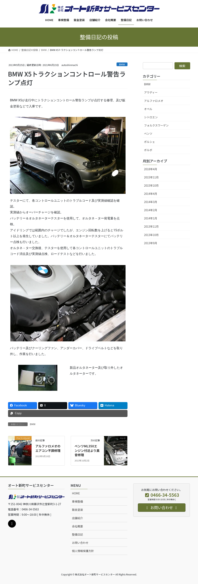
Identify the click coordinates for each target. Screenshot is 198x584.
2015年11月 (151, 177)
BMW (122, 64)
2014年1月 (150, 218)
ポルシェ (149, 142)
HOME (76, 493)
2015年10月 (151, 185)
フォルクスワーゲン (156, 125)
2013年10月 (151, 235)
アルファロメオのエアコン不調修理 (48, 448)
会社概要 (77, 526)
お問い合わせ (80, 543)
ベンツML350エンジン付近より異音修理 (87, 450)
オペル (148, 109)
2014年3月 (150, 202)
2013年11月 (151, 226)
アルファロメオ (153, 101)
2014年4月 (150, 194)
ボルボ (148, 150)
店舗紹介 (77, 518)
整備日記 (77, 534)
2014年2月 (150, 210)
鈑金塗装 (77, 510)
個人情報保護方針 (83, 551)
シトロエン (151, 117)
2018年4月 (150, 169)
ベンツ (148, 133)
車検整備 (77, 501)
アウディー (151, 92)
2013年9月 (150, 243)
